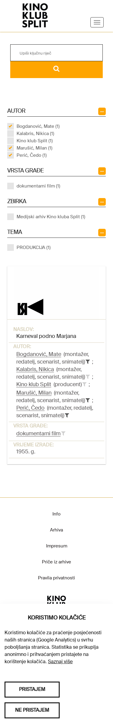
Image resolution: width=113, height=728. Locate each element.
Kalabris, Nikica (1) (35, 134)
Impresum (56, 546)
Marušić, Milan (34, 392)
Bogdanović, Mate (38, 354)
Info (56, 514)
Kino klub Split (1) (35, 141)
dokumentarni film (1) (38, 186)
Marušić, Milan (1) (34, 148)
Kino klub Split (33, 384)
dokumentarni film (38, 433)
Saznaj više (60, 661)
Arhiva (56, 530)
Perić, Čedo (30, 407)
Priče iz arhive (56, 562)
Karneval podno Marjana (46, 336)
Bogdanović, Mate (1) (38, 126)
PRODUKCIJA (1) (34, 247)
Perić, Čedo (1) (32, 155)
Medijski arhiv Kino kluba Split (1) (51, 217)
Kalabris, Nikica (35, 369)
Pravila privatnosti (56, 578)
